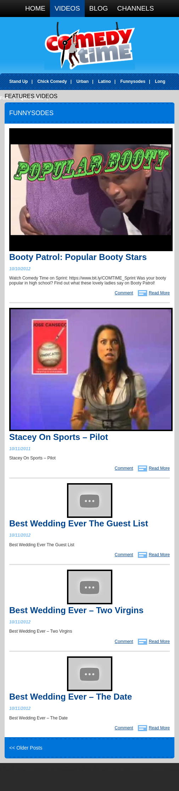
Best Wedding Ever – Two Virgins (76, 610)
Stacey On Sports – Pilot (58, 437)
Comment (124, 292)
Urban (82, 81)
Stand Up (18, 81)
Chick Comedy (52, 81)
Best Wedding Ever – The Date (70, 696)
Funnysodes (133, 81)
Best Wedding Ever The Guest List (78, 523)
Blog (98, 8)
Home (35, 8)
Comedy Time (89, 46)
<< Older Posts (25, 748)
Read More (159, 292)
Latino (104, 81)
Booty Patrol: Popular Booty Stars (78, 257)
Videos (67, 8)
